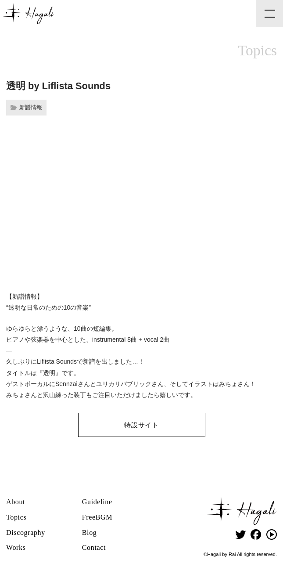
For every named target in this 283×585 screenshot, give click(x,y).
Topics (16, 517)
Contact (94, 547)
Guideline (97, 502)
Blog (89, 532)
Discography (25, 532)
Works (16, 547)
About (15, 502)
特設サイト (141, 425)
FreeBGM (97, 517)
